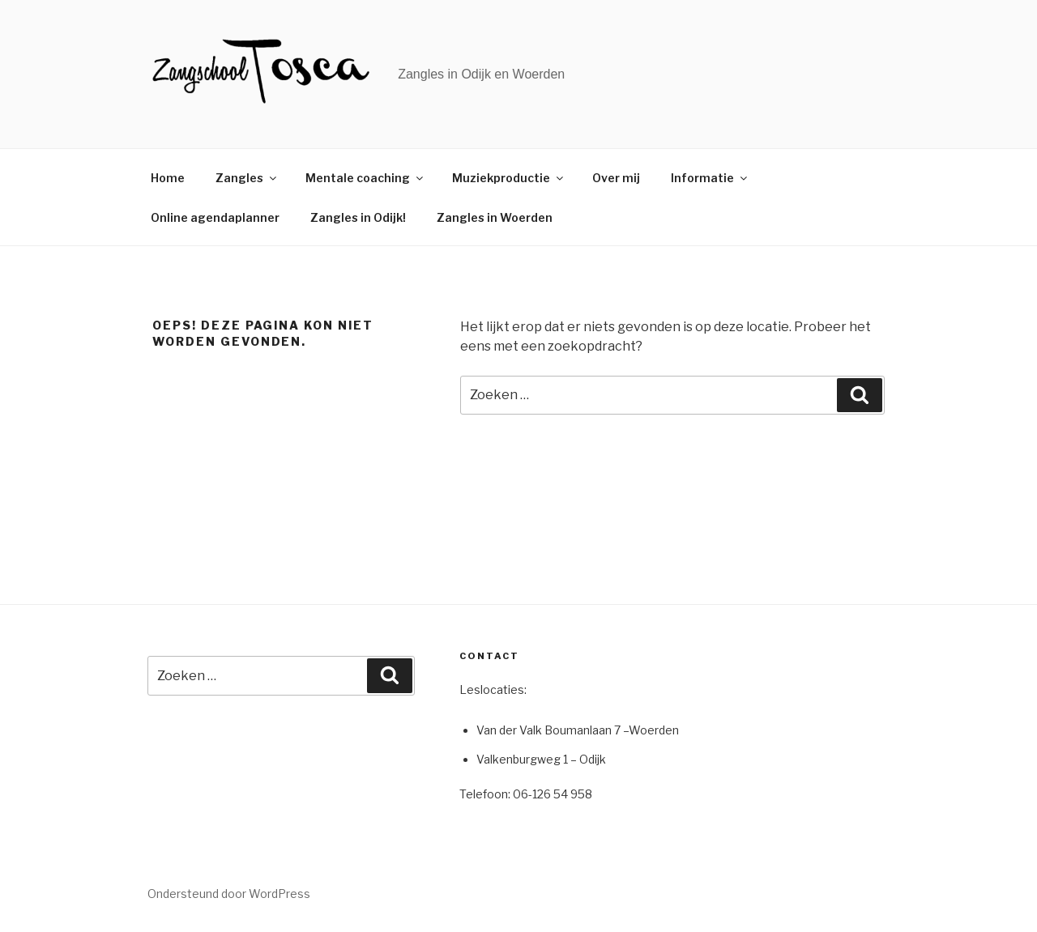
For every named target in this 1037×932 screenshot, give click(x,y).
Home (168, 178)
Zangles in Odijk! (358, 217)
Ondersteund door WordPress (228, 893)
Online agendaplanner (215, 217)
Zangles (247, 178)
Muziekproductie (508, 178)
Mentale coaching (365, 178)
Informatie (710, 178)
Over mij (616, 178)
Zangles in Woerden (495, 217)
